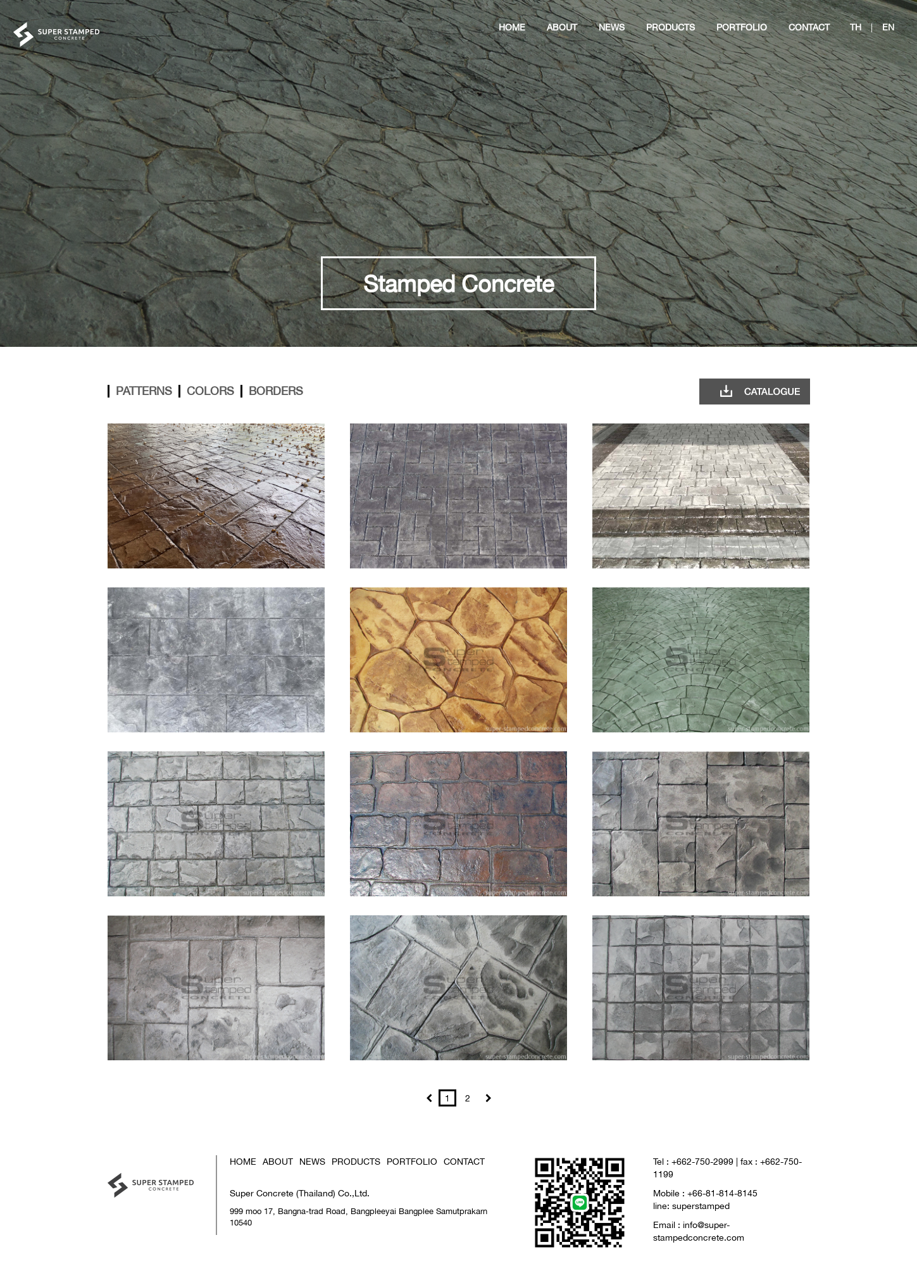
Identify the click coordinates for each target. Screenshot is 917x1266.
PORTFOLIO (412, 1161)
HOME (243, 1161)
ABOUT (278, 1161)
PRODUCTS (356, 1161)
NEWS (312, 1161)
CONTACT (464, 1161)
